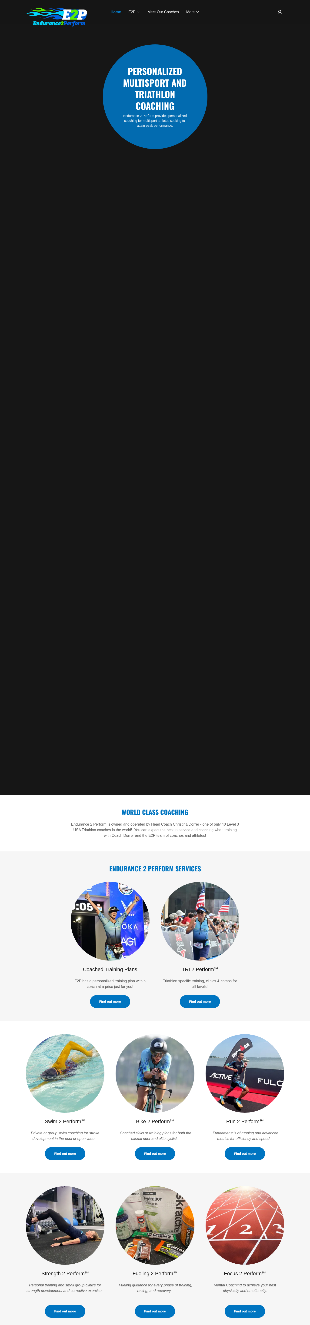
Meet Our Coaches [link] (163, 12)
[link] (58, 10)
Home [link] (116, 12)
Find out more (110, 1001)
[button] (134, 12)
